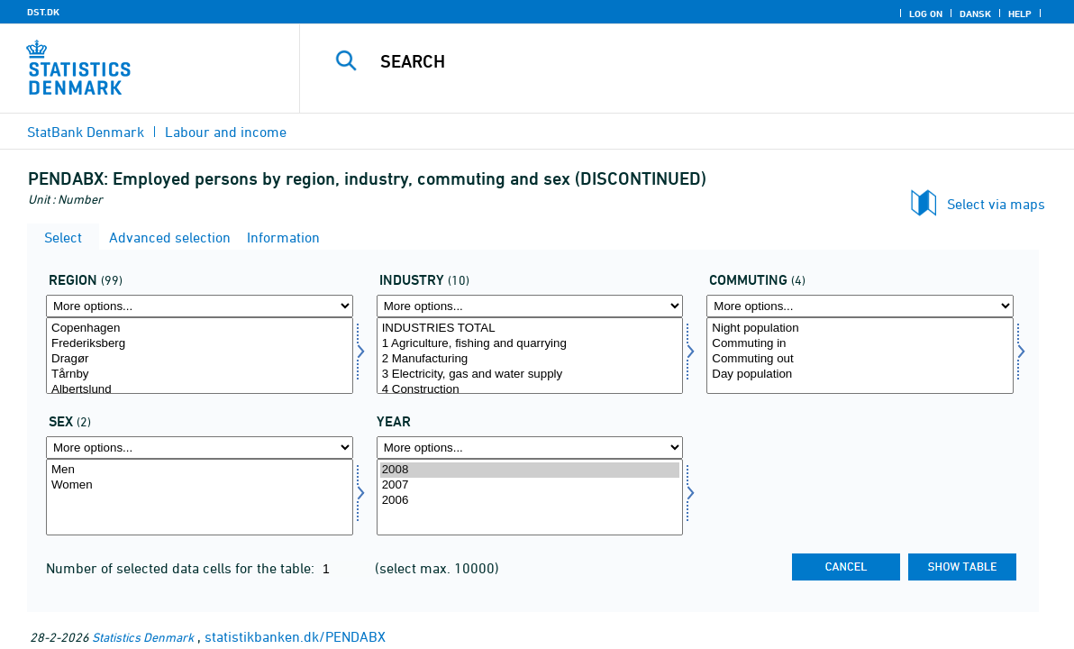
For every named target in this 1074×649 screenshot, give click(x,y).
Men (200, 470)
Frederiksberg (200, 344)
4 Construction (530, 390)
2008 (530, 470)
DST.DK (43, 11)
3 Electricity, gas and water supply (530, 374)
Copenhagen (200, 328)
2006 (530, 500)
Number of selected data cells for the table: (182, 568)
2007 (530, 485)
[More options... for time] (530, 447)
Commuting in (860, 344)
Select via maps (996, 204)
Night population (860, 328)
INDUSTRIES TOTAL (530, 328)
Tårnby (200, 374)
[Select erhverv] (530, 355)
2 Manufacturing (530, 359)
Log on (925, 13)
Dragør (200, 359)
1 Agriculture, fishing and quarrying (530, 344)
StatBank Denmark (85, 131)
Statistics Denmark (143, 636)
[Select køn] (199, 497)
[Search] (678, 61)
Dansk (975, 13)
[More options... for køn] (199, 447)
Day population (860, 374)
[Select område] (199, 355)
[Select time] (530, 497)
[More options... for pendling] (860, 306)
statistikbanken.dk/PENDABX (295, 636)
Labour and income (226, 131)
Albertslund (200, 390)
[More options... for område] (199, 306)
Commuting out (860, 359)
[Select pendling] (860, 355)
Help (1020, 13)
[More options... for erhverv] (530, 306)
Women (200, 485)
